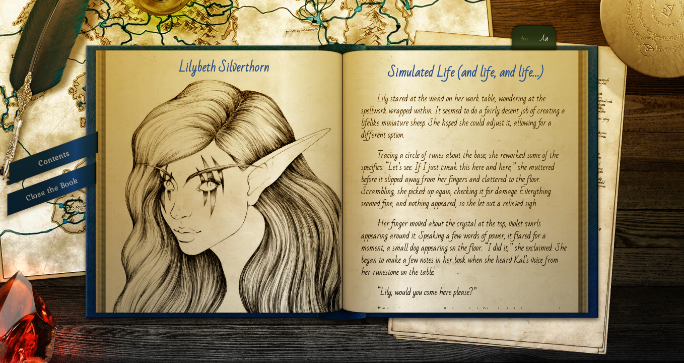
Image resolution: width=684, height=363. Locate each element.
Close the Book (52, 189)
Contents (53, 158)
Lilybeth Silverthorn (224, 67)
